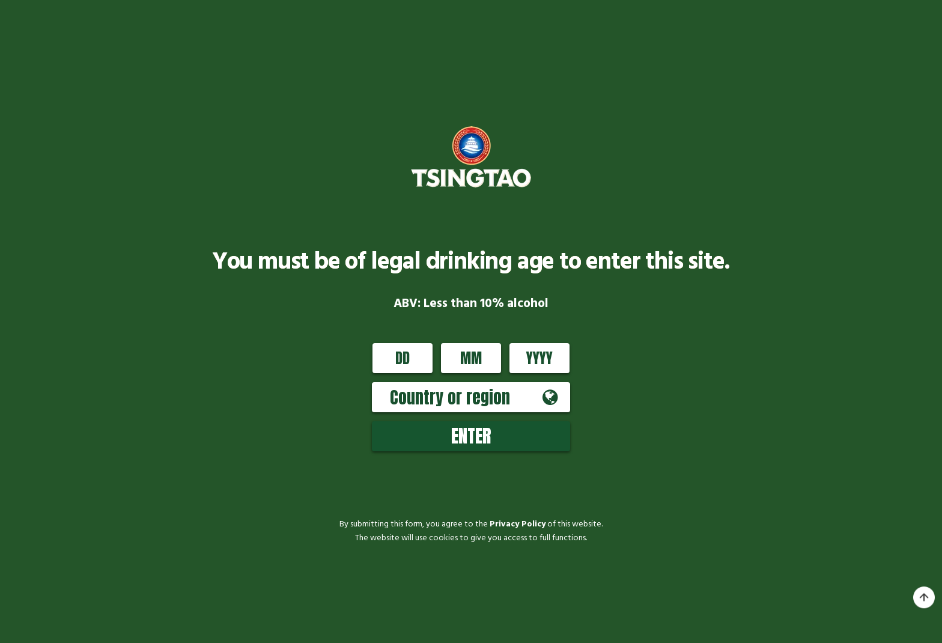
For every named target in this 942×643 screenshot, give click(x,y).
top (924, 598)
